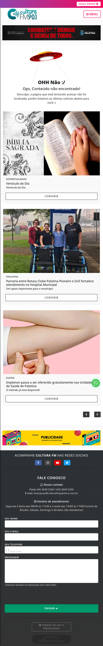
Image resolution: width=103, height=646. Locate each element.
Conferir (51, 196)
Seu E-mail (12, 531)
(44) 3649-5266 (45, 489)
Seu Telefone (14, 544)
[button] (97, 414)
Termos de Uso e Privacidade (51, 627)
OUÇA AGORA (89, 4)
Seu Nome (11, 518)
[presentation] (29, 595)
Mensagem (12, 557)
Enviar (51, 608)
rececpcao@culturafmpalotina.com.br (56, 493)
